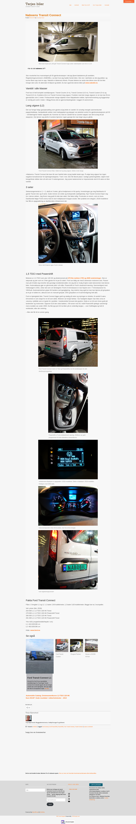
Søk (70, 5)
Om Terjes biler (97, 5)
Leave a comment (88, 726)
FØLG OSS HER (73, 784)
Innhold (77, 5)
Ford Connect (45, 726)
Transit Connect (79, 726)
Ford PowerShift (53, 726)
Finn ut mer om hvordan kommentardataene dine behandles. (77, 773)
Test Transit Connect (69, 726)
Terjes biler (35, 4)
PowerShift (60, 726)
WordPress (35, 812)
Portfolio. (42, 812)
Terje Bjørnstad (40, 17)
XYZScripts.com (76, 816)
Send (50, 804)
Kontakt (107, 5)
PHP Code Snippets (60, 816)
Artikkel (35, 726)
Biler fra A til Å (86, 5)
